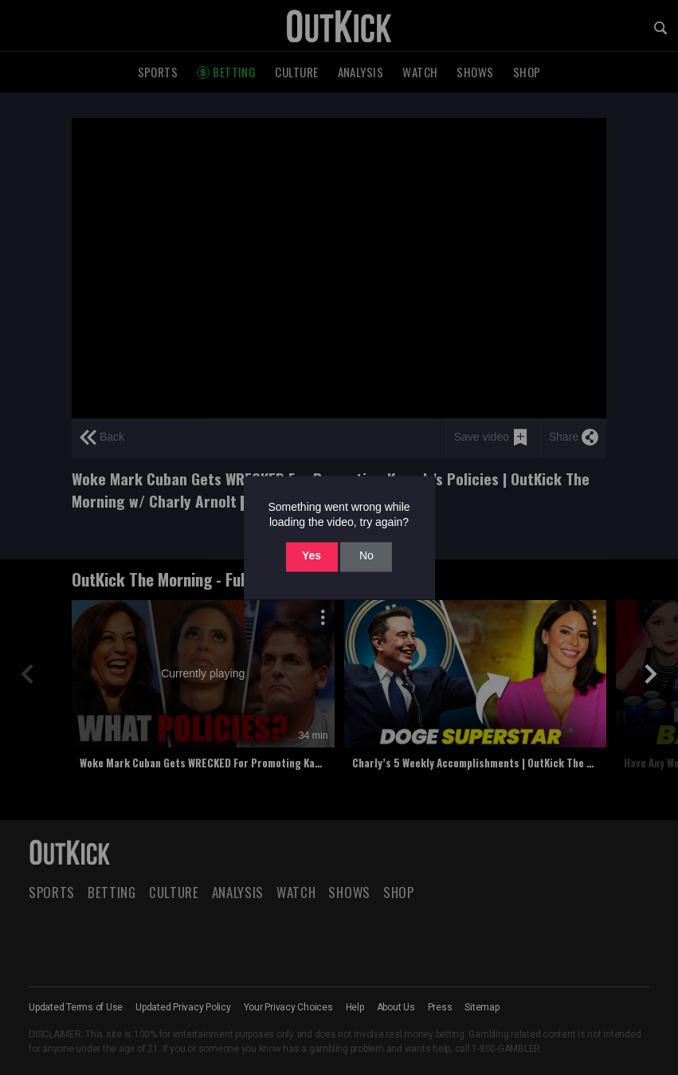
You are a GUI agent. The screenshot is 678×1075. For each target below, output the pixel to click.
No (366, 556)
